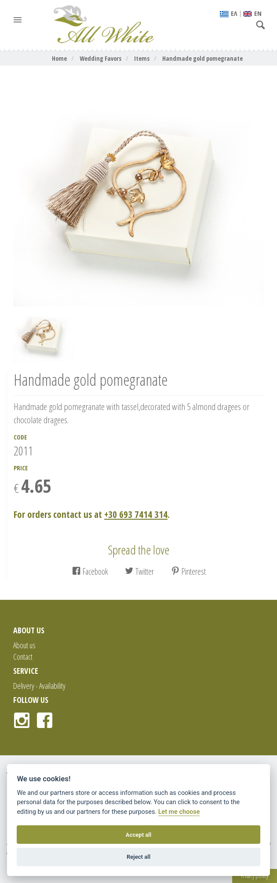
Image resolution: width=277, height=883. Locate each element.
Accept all (138, 834)
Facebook (90, 571)
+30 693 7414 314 (136, 514)
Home (59, 58)
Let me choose (179, 812)
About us (24, 645)
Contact (23, 656)
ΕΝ (252, 13)
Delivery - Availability (39, 685)
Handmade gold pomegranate (202, 58)
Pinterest (188, 571)
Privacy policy (254, 876)
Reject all (138, 856)
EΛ (228, 13)
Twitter (139, 571)
